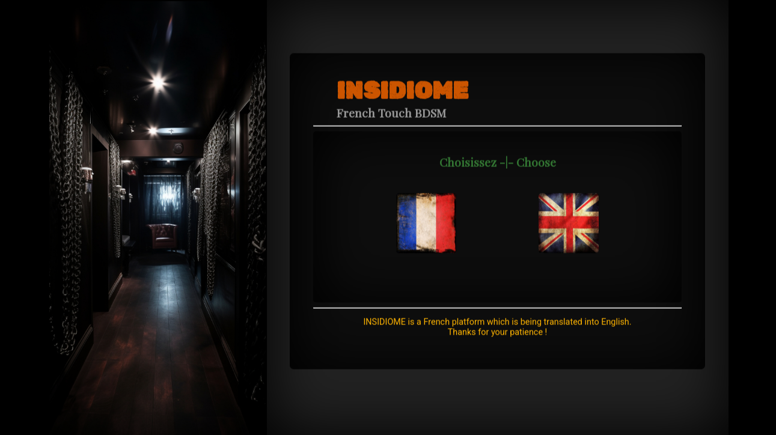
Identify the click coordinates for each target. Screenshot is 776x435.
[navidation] (426, 212)
